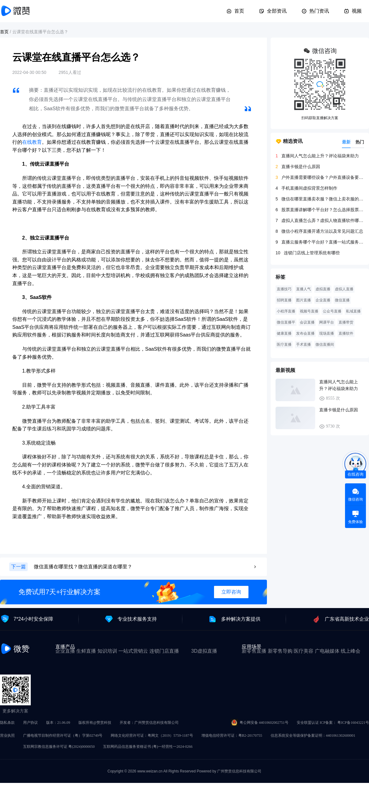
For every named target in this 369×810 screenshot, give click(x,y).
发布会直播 (305, 333)
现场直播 (326, 333)
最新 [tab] (346, 141)
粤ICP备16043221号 (353, 722)
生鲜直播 (86, 651)
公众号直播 (332, 311)
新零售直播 (254, 651)
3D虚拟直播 (204, 651)
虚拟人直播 (344, 289)
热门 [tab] (359, 141)
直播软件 (346, 333)
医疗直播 (284, 344)
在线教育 (32, 142)
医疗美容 (303, 651)
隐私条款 (7, 722)
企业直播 (322, 300)
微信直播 (342, 300)
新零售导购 (280, 651)
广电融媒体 (327, 651)
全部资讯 (273, 11)
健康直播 (284, 333)
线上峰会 (350, 651)
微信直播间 (324, 344)
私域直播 (353, 311)
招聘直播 (284, 300)
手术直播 (303, 344)
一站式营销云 (133, 651)
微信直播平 (286, 322)
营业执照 (7, 735)
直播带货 (346, 322)
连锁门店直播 (164, 651)
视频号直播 (309, 311)
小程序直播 (286, 311)
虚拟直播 (322, 289)
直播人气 (303, 289)
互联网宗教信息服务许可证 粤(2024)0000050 (59, 746)
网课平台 (326, 322)
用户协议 (30, 722)
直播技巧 (284, 289)
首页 (235, 11)
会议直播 (307, 322)
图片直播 (303, 300)
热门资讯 (315, 11)
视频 (353, 11)
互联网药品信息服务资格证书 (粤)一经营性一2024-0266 (147, 746)
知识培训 (107, 651)
